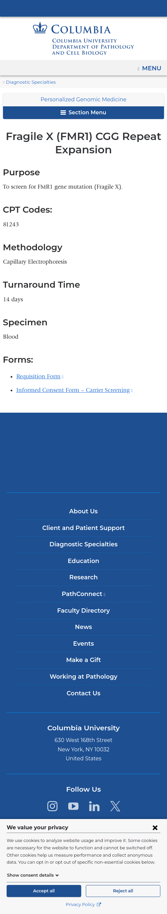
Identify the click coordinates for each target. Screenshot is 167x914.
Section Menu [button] (83, 112)
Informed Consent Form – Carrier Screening (74, 390)
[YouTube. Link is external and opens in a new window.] (73, 806)
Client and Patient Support (83, 528)
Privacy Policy (83, 904)
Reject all (123, 890)
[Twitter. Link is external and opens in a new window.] (115, 806)
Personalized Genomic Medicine (83, 99)
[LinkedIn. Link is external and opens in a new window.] (94, 806)
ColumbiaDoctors (83, 473)
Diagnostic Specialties (28, 82)
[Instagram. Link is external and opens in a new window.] (52, 806)
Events (83, 643)
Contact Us (83, 693)
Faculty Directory (83, 610)
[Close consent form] (155, 827)
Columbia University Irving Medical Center (83, 8)
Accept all (44, 890)
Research (83, 577)
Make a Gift (83, 660)
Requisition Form (40, 376)
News (83, 627)
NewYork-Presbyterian (83, 452)
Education (83, 561)
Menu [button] (152, 66)
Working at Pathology (83, 676)
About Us (83, 511)
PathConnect (86, 596)
